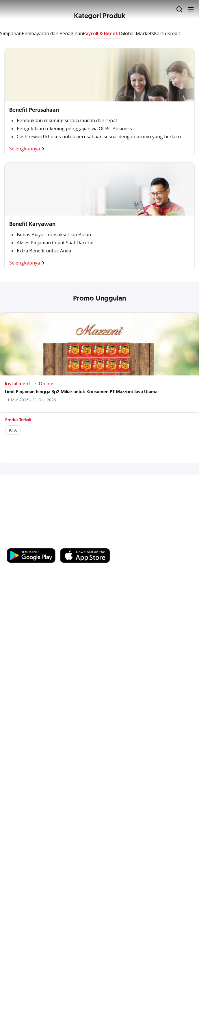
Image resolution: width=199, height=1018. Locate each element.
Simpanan (11, 33)
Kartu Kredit (167, 33)
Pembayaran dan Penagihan (52, 33)
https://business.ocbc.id (34, 542)
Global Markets (137, 33)
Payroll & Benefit (102, 33)
